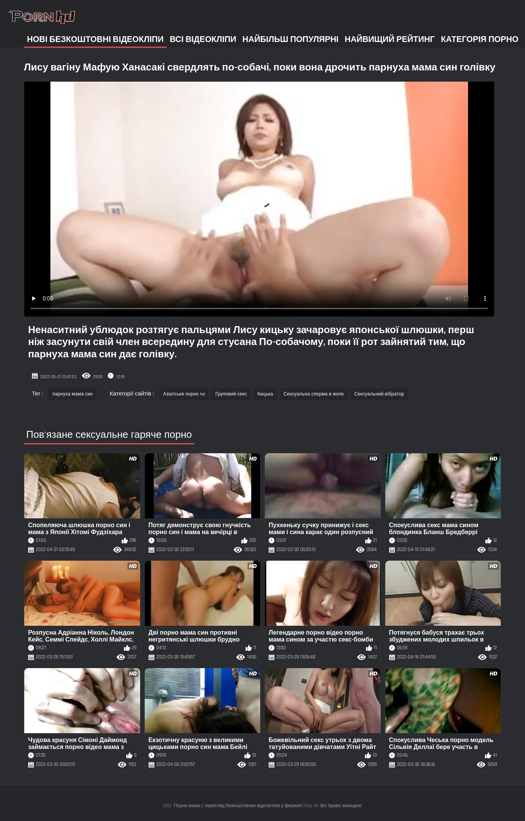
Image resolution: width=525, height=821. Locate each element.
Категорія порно (479, 39)
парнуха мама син (72, 394)
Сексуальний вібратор (379, 394)
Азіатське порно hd (184, 394)
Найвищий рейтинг (390, 39)
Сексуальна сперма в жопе (314, 394)
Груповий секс (231, 394)
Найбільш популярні (290, 39)
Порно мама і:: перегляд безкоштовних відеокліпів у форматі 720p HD (246, 806)
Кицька (265, 394)
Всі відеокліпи (203, 39)
